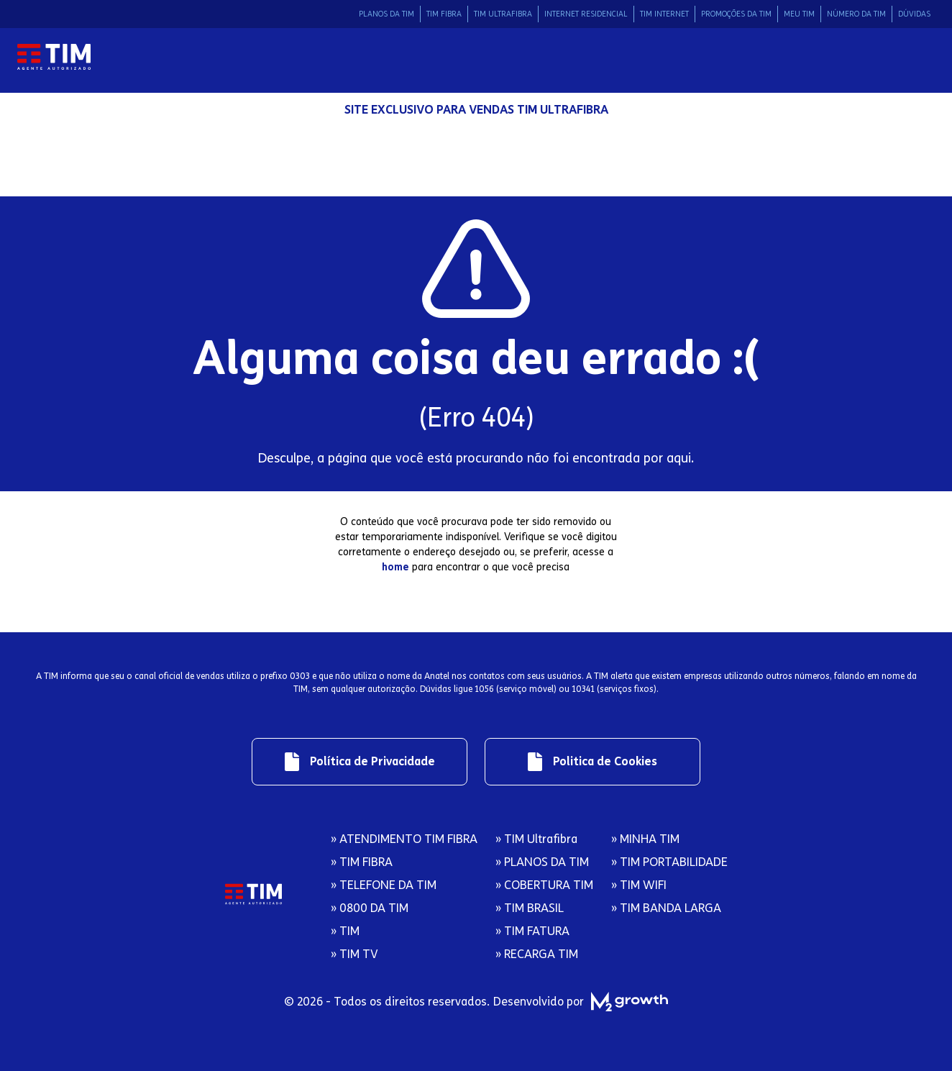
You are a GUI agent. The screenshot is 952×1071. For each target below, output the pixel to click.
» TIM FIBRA (362, 862)
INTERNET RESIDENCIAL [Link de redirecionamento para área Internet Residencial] (586, 14)
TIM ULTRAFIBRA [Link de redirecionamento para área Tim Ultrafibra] (503, 14)
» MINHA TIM (645, 839)
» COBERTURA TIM (544, 885)
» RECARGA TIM (536, 954)
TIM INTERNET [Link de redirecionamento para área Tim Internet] (664, 14)
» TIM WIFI (639, 885)
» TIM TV (354, 954)
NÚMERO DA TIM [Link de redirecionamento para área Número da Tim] (856, 14)
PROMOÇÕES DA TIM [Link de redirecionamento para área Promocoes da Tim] (736, 14)
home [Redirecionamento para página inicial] (395, 567)
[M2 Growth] (626, 1001)
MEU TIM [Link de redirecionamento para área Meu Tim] (799, 14)
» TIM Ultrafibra (536, 839)
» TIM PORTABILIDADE (669, 862)
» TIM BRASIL (529, 908)
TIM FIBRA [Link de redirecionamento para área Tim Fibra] (444, 14)
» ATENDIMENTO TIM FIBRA (404, 839)
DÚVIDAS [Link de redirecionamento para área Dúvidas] (914, 14)
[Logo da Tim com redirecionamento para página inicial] (54, 57)
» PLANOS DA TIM (542, 862)
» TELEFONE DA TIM (383, 885)
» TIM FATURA (532, 931)
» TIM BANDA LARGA (666, 908)
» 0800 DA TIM (369, 908)
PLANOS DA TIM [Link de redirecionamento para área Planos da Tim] (386, 14)
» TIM (345, 931)
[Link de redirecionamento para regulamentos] (359, 761)
